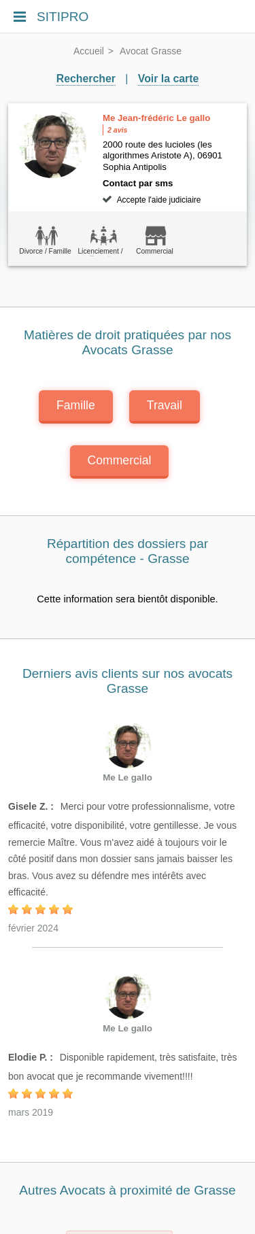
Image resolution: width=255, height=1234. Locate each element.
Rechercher (86, 78)
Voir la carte (168, 78)
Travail (164, 405)
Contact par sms (138, 183)
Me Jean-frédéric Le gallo (156, 118)
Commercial (120, 460)
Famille (75, 405)
